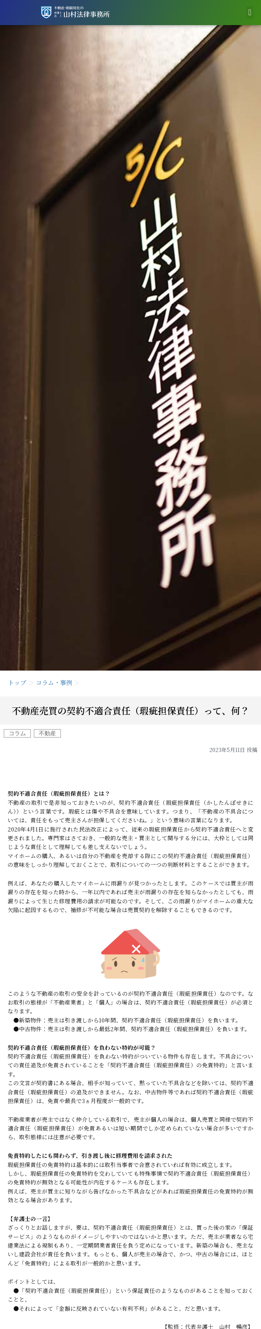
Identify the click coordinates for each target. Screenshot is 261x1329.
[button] (249, 12)
